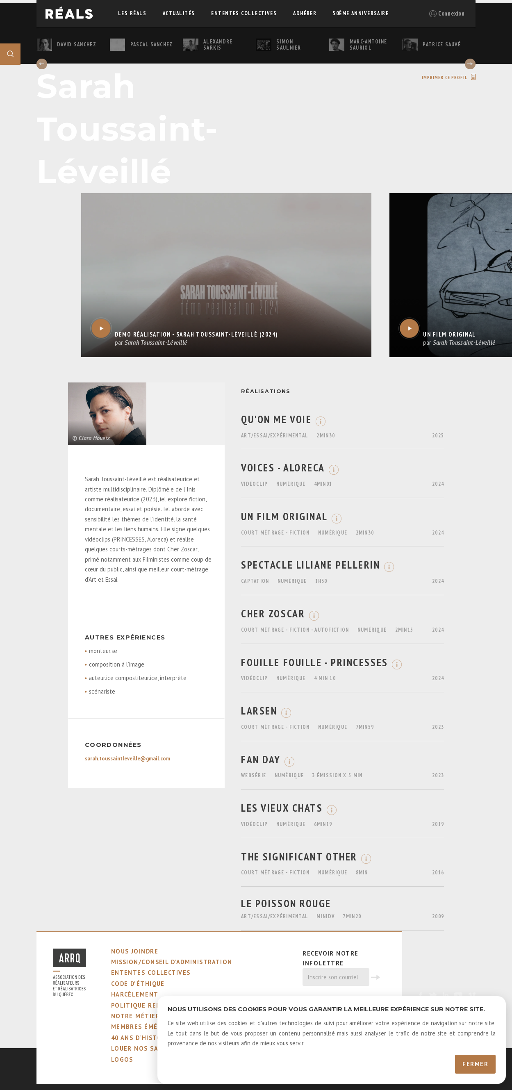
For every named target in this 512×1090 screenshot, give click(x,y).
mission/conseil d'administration (171, 962)
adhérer (304, 13)
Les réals (132, 13)
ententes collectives (244, 13)
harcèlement (135, 994)
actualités (179, 13)
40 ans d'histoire (141, 1038)
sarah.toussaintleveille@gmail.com (127, 758)
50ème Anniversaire (361, 13)
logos (122, 1059)
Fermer (475, 1064)
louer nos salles (142, 1048)
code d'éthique (138, 984)
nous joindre (134, 951)
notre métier (135, 1016)
